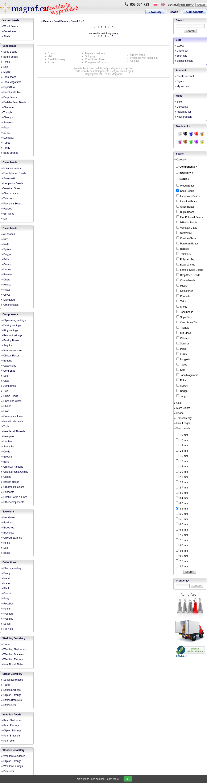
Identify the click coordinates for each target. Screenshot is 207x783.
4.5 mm (182, 508)
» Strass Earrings (11, 689)
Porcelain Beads (187, 243)
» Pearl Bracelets (10, 735)
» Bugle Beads (9, 56)
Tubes (181, 364)
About (51, 62)
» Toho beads (8, 77)
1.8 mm (182, 466)
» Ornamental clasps (12, 487)
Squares (183, 343)
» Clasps (6, 476)
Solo (180, 369)
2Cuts (181, 354)
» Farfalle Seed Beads (13, 102)
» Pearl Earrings (10, 725)
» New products (183, 116)
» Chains (6, 406)
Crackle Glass (186, 238)
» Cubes (6, 264)
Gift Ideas (183, 333)
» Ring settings (9, 330)
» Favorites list (183, 111)
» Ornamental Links (12, 416)
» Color (178, 403)
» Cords (5, 451)
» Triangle (6, 112)
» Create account (184, 76)
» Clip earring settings (13, 320)
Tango (181, 396)
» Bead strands (9, 152)
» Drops (5, 279)
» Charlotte (7, 107)
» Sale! (178, 101)
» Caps (5, 380)
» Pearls (6, 608)
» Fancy (5, 573)
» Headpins (7, 436)
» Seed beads (182, 428)
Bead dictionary (56, 59)
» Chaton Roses (10, 355)
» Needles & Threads (13, 431)
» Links (5, 411)
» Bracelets (7, 532)
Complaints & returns (97, 62)
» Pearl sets (8, 740)
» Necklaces (8, 517)
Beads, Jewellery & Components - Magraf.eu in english (103, 71)
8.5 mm (182, 550)
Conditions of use (95, 59)
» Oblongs (7, 117)
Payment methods (95, 53)
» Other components (12, 502)
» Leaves (6, 269)
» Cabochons (8, 365)
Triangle (182, 327)
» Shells (5, 36)
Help (50, 56)
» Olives (5, 294)
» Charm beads (9, 193)
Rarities (182, 248)
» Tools (5, 426)
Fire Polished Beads (189, 217)
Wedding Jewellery (14, 638)
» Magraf (6, 583)
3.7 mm (182, 566)
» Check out (181, 50)
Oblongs (183, 338)
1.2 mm (182, 440)
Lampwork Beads (188, 196)
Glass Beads (185, 206)
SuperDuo (183, 317)
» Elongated (8, 299)
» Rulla (5, 244)
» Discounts (181, 106)
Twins (181, 301)
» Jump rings (8, 385)
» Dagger (6, 254)
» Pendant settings (11, 335)
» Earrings (7, 522)
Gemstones (184, 290)
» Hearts (6, 284)
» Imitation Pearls (11, 168)
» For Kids (7, 628)
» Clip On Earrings (11, 537)
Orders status (137, 54)
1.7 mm (182, 461)
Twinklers (183, 254)
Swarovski (184, 233)
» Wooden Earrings (12, 766)
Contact (52, 53)
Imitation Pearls (12, 714)
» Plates (5, 289)
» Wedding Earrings (12, 659)
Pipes (181, 348)
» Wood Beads (9, 26)
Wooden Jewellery (13, 750)
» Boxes (5, 552)
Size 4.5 (75, 21)
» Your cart (181, 55)
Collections (9, 562)
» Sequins (6, 345)
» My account (182, 86)
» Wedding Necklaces (13, 649)
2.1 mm (182, 477)
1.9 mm (182, 471)
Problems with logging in (144, 57)
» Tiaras (5, 644)
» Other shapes (9, 304)
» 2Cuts (5, 132)
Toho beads (184, 311)
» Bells (5, 461)
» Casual (6, 593)
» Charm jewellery (11, 568)
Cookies (134, 60)
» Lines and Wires (11, 401)
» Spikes (6, 249)
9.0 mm (182, 556)
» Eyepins (6, 456)
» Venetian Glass (10, 188)
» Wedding (7, 618)
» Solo (4, 66)
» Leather (6, 441)
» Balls (5, 259)
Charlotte (183, 296)
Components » (188, 166)
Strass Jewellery (12, 673)
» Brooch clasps (10, 481)
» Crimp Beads (9, 396)
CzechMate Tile (187, 322)
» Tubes (5, 142)
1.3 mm (182, 445)
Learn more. (113, 779)
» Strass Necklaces (12, 679)
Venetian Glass (186, 227)
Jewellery (155, 11)
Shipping (90, 56)
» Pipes (5, 127)
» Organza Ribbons (12, 466)
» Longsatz (7, 137)
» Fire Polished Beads (13, 173)
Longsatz (183, 359)
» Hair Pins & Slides (12, 664)
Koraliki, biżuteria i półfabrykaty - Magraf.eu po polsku (103, 68)
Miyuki (181, 285)
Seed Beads (61, 21)
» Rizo (4, 239)
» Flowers (6, 274)
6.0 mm (182, 524)
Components (194, 11)
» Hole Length (182, 423)
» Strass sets (8, 705)
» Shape (179, 413)
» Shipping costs (184, 60)
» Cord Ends (8, 370)
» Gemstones (8, 31)
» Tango (5, 147)
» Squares (7, 122)
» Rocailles (7, 603)
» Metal (5, 578)
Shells (181, 306)
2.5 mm (182, 561)
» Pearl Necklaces (11, 720)
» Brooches (7, 527)
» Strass (6, 623)
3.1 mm (182, 492)
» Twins (5, 61)
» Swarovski (8, 178)
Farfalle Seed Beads (189, 269)
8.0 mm (182, 545)
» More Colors (182, 408)
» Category (180, 159)
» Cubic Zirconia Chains (14, 471)
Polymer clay (185, 259)
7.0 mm (182, 534)
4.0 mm (182, 503)
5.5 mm (182, 519)
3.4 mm (182, 498)
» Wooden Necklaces (13, 756)
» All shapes (8, 234)
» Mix (4, 218)
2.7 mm (182, 487)
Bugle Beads (185, 211)
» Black (5, 588)
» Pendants (7, 492)
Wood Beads (185, 185)
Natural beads (11, 20)
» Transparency (183, 418)
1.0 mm (182, 434)
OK (128, 778)
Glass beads (10, 162)
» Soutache (7, 446)
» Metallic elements (12, 421)
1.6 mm (182, 456)
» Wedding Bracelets (13, 654)
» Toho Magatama (11, 82)
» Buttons (6, 360)
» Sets (4, 375)
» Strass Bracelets (11, 700)
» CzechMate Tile (11, 92)
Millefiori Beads (186, 222)
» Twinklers (7, 198)
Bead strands (185, 264)
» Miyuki (6, 72)
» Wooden (7, 613)
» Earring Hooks (10, 340)
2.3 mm (182, 482)
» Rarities (6, 208)
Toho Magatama (187, 375)
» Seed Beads (9, 51)
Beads (174, 11)
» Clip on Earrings (11, 695)
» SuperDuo (8, 87)
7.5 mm (182, 540)
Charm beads (185, 280)
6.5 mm (182, 529)
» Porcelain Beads (11, 203)
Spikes (182, 385)
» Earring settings (11, 325)
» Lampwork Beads (12, 183)
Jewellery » (186, 172)
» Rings (5, 542)
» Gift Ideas (7, 213)
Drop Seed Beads (188, 275)
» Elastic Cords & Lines (14, 497)
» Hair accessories (11, 350)
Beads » (184, 178)
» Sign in (180, 81)
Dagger (182, 390)
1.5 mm (182, 450)
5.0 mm (182, 513)
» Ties (4, 390)
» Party (5, 598)
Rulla (181, 380)
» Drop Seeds (9, 97)
